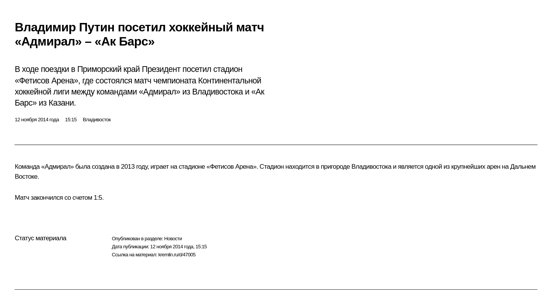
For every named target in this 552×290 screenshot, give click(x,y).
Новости (173, 238)
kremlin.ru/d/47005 (177, 254)
